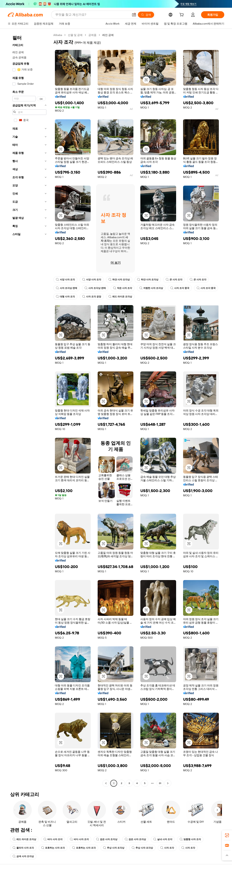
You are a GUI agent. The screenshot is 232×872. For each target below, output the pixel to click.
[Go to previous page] (105, 783)
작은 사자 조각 (122, 288)
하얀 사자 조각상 (119, 279)
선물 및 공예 (75, 35)
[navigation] (29, 409)
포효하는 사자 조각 (53, 847)
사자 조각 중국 (179, 288)
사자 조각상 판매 (66, 288)
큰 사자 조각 (174, 279)
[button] (134, 14)
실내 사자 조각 (162, 839)
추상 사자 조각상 (113, 847)
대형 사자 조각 (65, 296)
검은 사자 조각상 (106, 839)
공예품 (92, 35)
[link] (227, 835)
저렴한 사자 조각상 (151, 288)
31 (160, 783)
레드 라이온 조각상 (120, 296)
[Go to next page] (167, 783)
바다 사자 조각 (53, 839)
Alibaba (57, 35)
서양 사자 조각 (65, 279)
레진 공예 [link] (108, 35)
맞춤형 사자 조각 (190, 839)
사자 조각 (167, 847)
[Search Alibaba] (92, 15)
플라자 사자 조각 (23, 847)
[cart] (182, 15)
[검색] (146, 15)
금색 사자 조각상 (23, 856)
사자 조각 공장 (91, 296)
